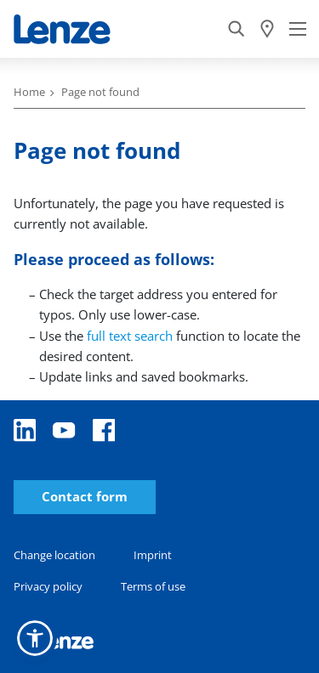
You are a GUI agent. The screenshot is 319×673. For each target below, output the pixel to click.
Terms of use (153, 586)
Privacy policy (48, 586)
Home (29, 91)
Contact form (85, 497)
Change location (54, 555)
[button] (35, 638)
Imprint (153, 555)
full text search (130, 335)
